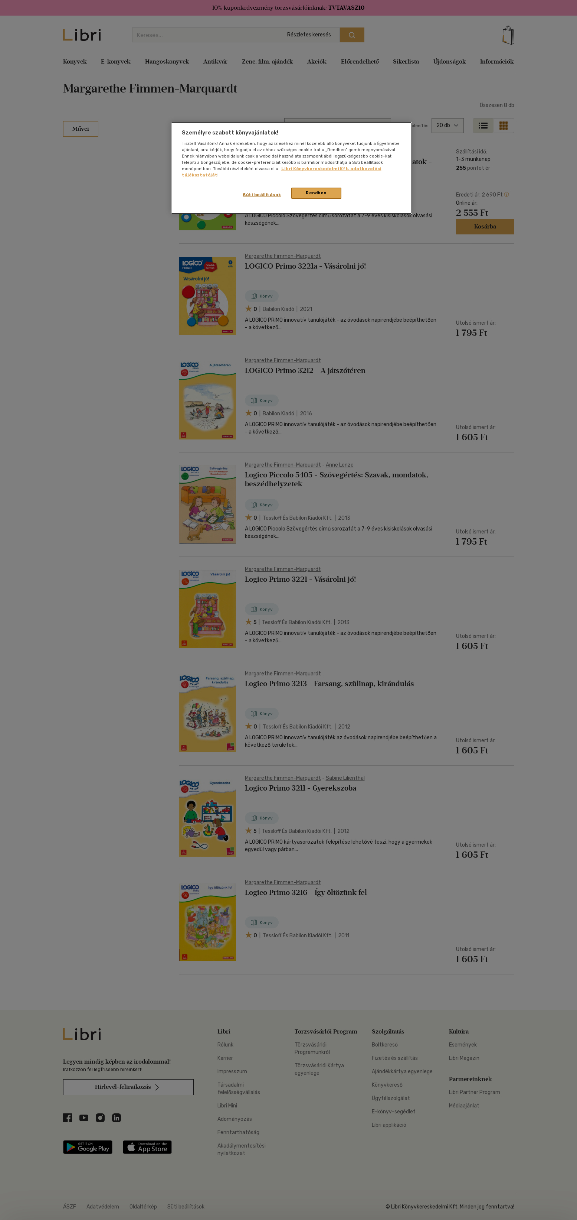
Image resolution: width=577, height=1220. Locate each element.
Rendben (316, 192)
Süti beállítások (262, 194)
